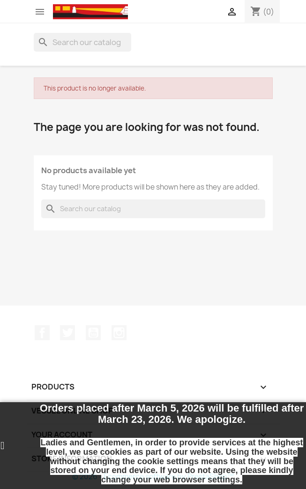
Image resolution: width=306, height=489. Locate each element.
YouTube (93, 332)
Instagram (119, 332)
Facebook (42, 332)
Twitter (67, 332)
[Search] (82, 42)
